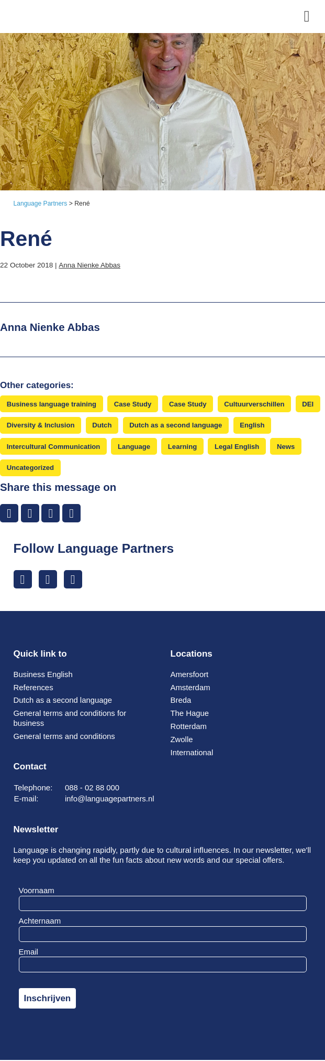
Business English (44, 675)
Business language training (52, 405)
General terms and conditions (65, 737)
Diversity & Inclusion (70, 426)
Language (135, 447)
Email (28, 952)
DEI (12, 426)
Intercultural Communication (54, 447)
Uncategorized (30, 469)
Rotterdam (189, 727)
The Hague (190, 714)
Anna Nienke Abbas (90, 266)
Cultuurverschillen (256, 405)
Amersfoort (190, 675)
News (288, 447)
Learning (183, 447)
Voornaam (36, 891)
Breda (181, 700)
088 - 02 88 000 (91, 788)
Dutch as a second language (206, 426)
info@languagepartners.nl (108, 799)
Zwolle (182, 740)
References (34, 688)
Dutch (132, 426)
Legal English (238, 447)
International (192, 753)
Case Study (133, 405)
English (283, 426)
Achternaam (40, 921)
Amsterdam (191, 688)
